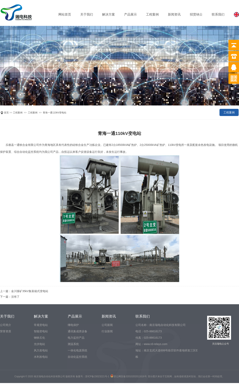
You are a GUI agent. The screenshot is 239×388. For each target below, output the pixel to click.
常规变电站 (41, 325)
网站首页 (64, 14)
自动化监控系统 (77, 356)
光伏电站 (39, 344)
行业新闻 (107, 331)
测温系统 (73, 344)
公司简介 (5, 325)
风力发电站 (41, 350)
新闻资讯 (174, 14)
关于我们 (86, 14)
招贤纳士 (196, 14)
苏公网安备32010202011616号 (130, 376)
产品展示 (130, 14)
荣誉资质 (5, 331)
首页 (6, 112)
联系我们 (218, 14)
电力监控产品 (76, 337)
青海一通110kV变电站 (54, 112)
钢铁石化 (39, 337)
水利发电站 (41, 356)
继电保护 (73, 325)
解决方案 (108, 14)
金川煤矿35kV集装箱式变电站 (29, 291)
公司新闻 (107, 325)
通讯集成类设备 (77, 331)
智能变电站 (41, 331)
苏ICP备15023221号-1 (97, 376)
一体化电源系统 (77, 350)
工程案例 (152, 14)
